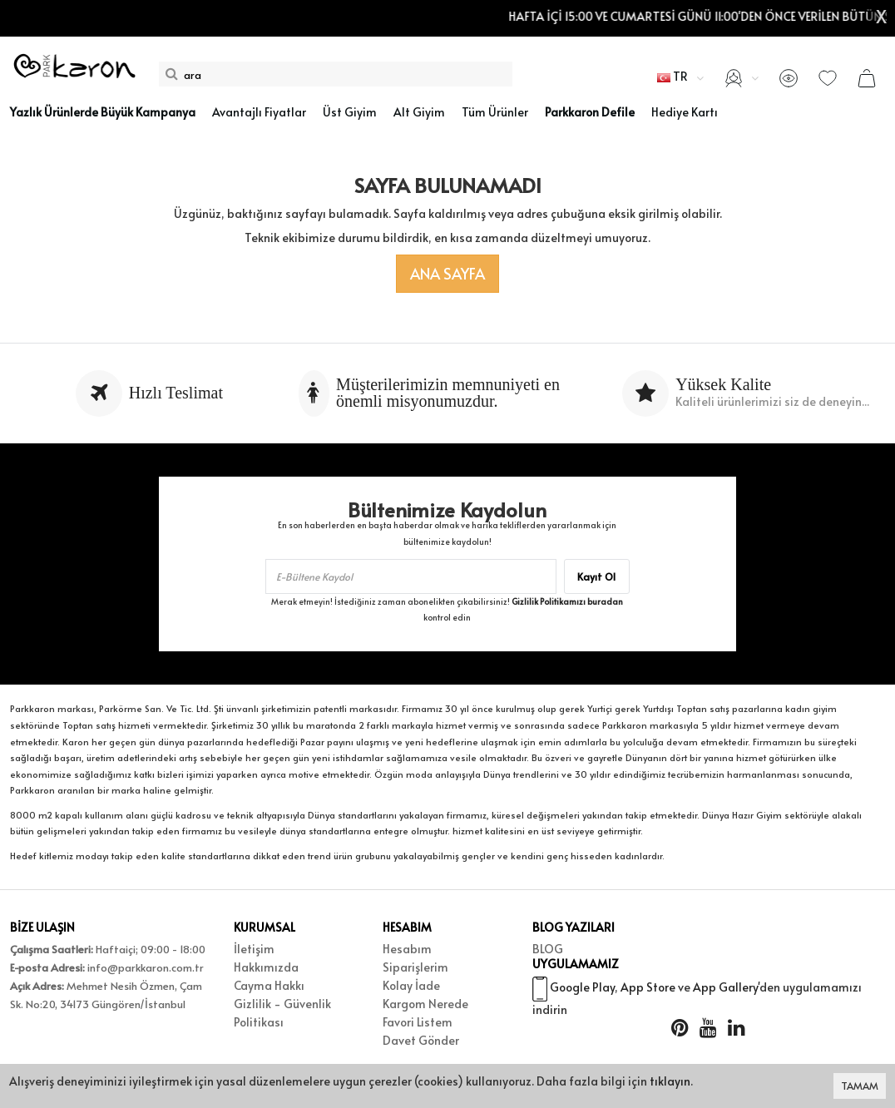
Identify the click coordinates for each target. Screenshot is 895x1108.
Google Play (582, 994)
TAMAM (859, 1085)
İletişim (254, 949)
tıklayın (670, 1081)
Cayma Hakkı (269, 985)
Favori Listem (417, 1022)
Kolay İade (411, 985)
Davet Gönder (421, 1040)
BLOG (547, 949)
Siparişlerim (415, 967)
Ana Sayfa (447, 273)
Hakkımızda (266, 967)
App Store (648, 994)
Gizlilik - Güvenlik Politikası (282, 1013)
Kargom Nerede (425, 1004)
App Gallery (725, 994)
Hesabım (407, 949)
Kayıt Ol (596, 576)
